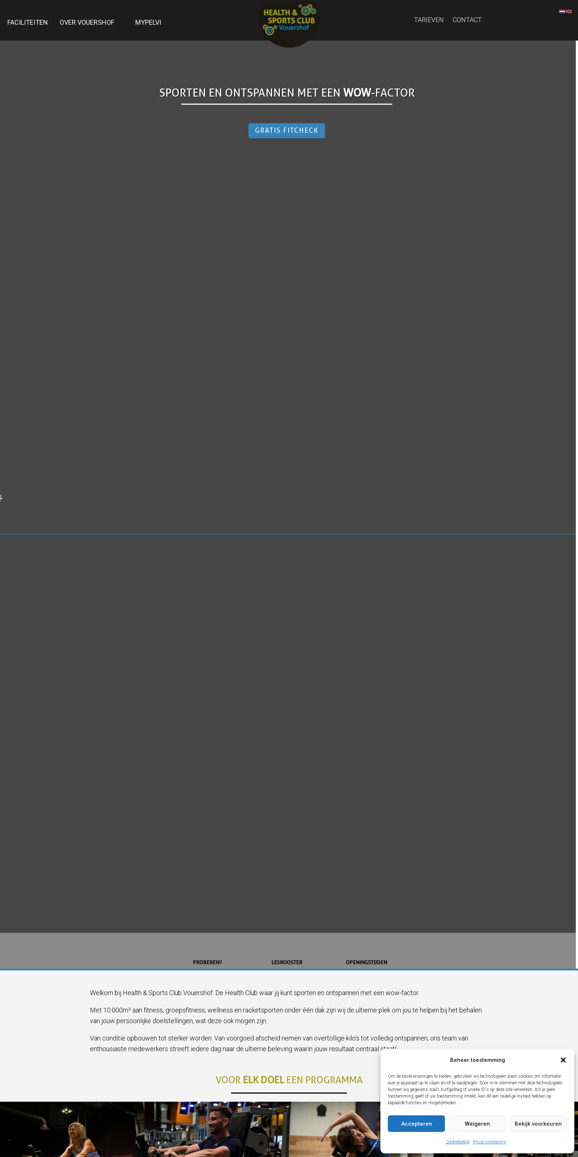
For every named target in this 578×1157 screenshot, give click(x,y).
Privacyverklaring (489, 1141)
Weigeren (477, 1123)
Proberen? (207, 962)
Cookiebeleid (457, 1141)
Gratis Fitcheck (286, 130)
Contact (467, 20)
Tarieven (429, 20)
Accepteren (416, 1123)
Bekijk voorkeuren (538, 1123)
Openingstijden (366, 962)
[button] (563, 1060)
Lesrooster (286, 962)
